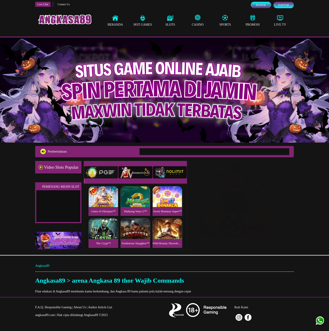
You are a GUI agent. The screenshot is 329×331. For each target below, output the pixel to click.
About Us (80, 307)
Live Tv (280, 20)
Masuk (261, 5)
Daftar (283, 5)
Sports (225, 20)
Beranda (115, 20)
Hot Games (143, 20)
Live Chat (42, 4)
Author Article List (100, 307)
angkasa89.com (45, 315)
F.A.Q (39, 307)
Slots (170, 20)
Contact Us (64, 4)
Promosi (253, 20)
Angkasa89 (42, 265)
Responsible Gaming (58, 307)
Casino (198, 20)
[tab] (101, 172)
